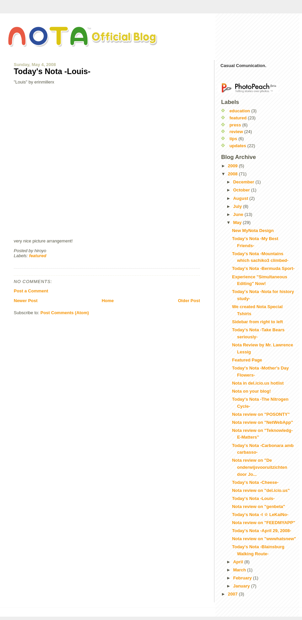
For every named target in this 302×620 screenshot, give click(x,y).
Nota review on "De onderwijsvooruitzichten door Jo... (259, 467)
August (241, 198)
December (244, 181)
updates (238, 145)
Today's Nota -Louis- (52, 71)
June (239, 214)
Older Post (189, 300)
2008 (233, 173)
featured (37, 255)
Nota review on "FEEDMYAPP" (263, 522)
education (240, 110)
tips (233, 138)
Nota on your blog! (251, 391)
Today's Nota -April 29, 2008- (261, 530)
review (236, 131)
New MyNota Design (252, 230)
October (242, 189)
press (235, 124)
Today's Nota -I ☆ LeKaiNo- (260, 514)
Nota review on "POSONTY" (261, 414)
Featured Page (247, 359)
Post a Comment (31, 290)
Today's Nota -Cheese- (255, 482)
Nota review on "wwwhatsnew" (264, 538)
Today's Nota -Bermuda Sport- (263, 268)
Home (108, 300)
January (242, 585)
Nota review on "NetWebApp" (262, 422)
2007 (233, 594)
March (240, 569)
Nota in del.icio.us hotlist (258, 383)
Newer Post (26, 300)
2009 (233, 165)
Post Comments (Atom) (65, 312)
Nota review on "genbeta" (258, 506)
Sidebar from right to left (257, 321)
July (238, 206)
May (238, 222)
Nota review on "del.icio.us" (261, 490)
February (243, 577)
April (238, 561)
